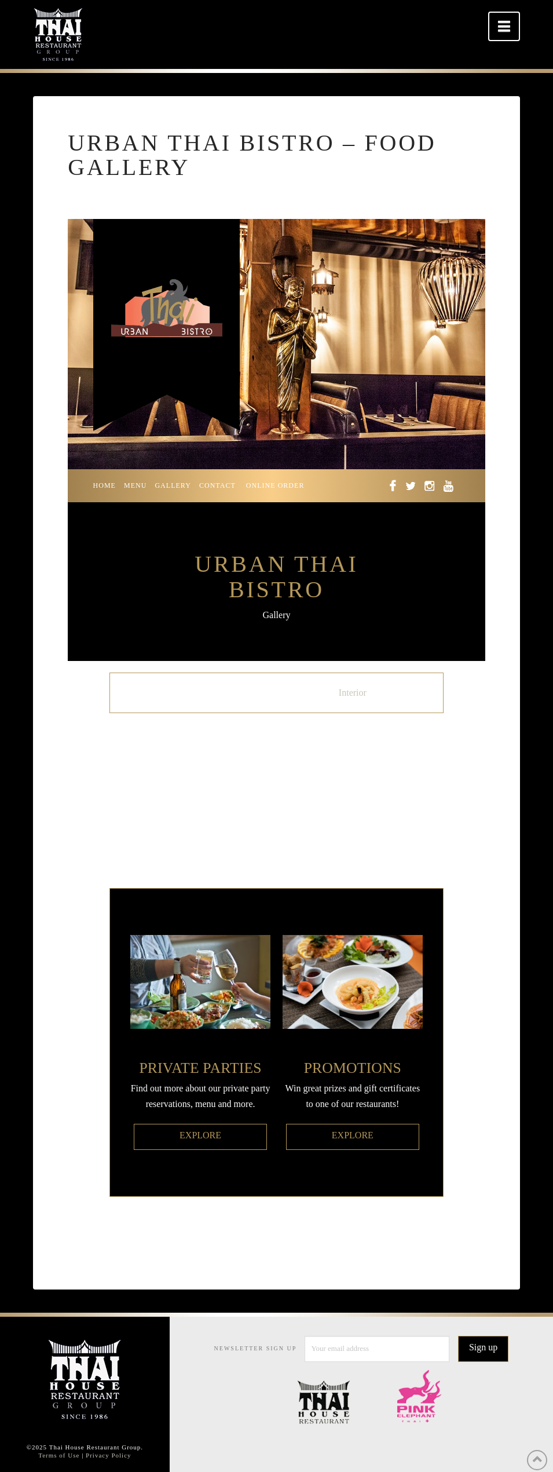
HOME (104, 485)
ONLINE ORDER (275, 485)
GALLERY (173, 485)
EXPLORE (200, 1135)
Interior (353, 692)
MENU (135, 485)
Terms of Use (58, 1455)
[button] (504, 26)
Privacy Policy (108, 1455)
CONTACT (217, 485)
